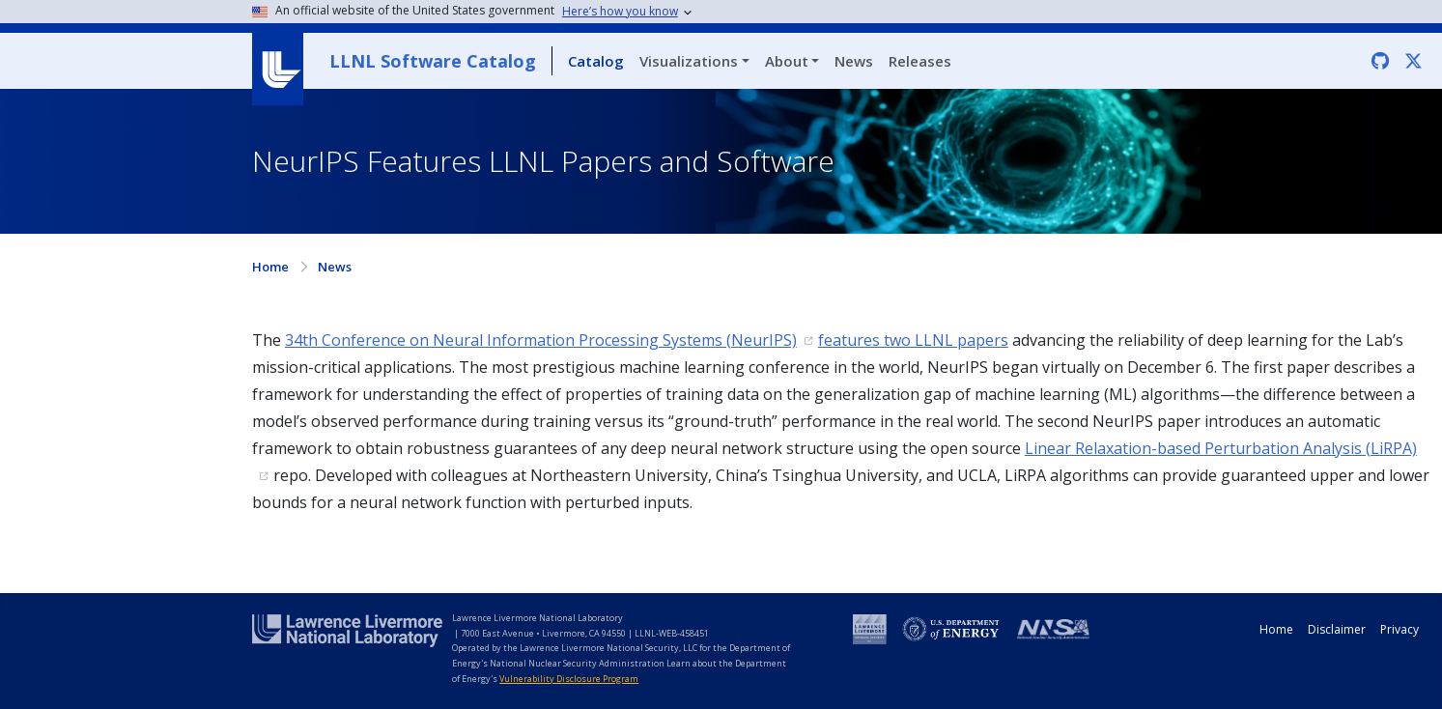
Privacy (1399, 629)
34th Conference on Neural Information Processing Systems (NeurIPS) (541, 340)
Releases (920, 61)
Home (270, 266)
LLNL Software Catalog (432, 60)
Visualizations (688, 61)
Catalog (596, 61)
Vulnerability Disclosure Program (568, 678)
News (853, 61)
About (786, 61)
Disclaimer (1337, 629)
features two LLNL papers (913, 340)
